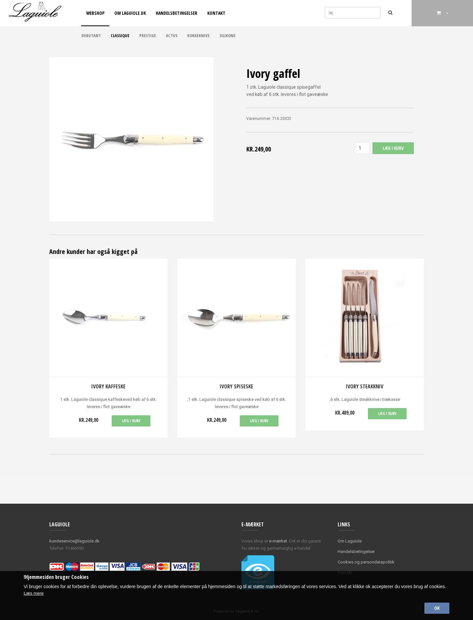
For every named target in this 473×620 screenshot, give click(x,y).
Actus (171, 35)
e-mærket (278, 541)
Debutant (91, 35)
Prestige (147, 35)
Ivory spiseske (236, 386)
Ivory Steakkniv (364, 386)
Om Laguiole (350, 541)
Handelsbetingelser (176, 13)
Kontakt (216, 13)
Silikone (227, 35)
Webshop (95, 13)
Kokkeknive (198, 35)
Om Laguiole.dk (130, 13)
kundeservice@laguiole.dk (74, 541)
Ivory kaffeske (108, 386)
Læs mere (34, 592)
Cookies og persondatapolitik (366, 562)
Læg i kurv (131, 421)
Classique (120, 35)
